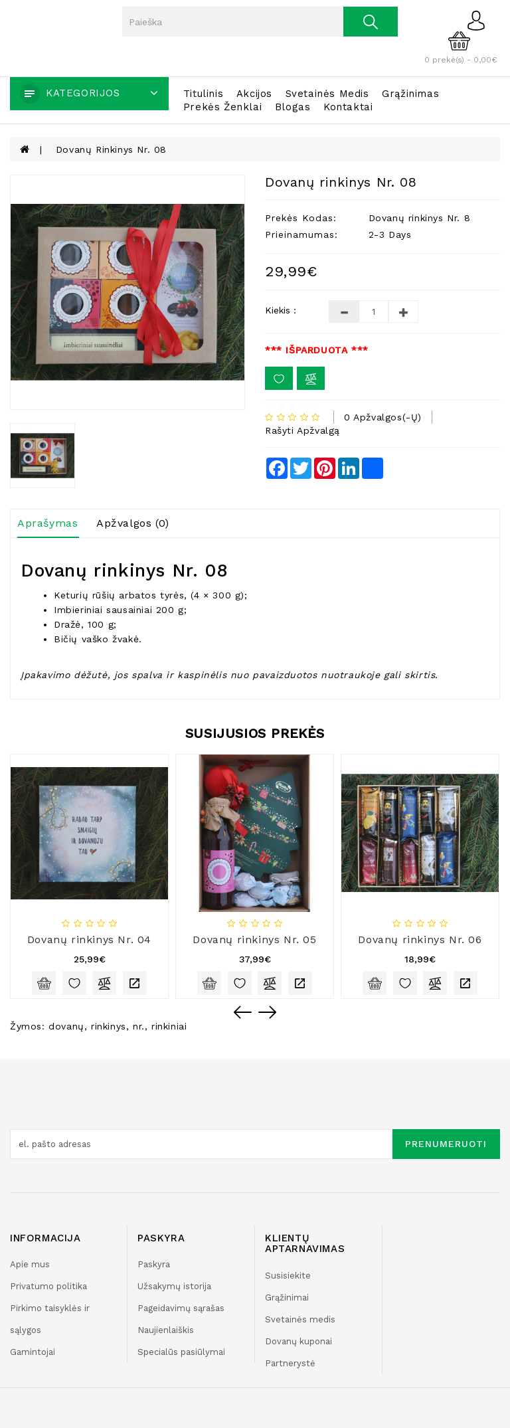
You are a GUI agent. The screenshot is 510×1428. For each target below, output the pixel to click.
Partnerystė (290, 1363)
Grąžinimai (287, 1297)
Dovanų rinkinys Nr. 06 (419, 939)
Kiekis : (280, 310)
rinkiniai (169, 1026)
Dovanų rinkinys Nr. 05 (254, 939)
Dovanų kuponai (298, 1341)
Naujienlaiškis (165, 1330)
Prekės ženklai (222, 107)
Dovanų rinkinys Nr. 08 (111, 149)
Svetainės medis (327, 94)
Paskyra (153, 1264)
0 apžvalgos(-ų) (383, 417)
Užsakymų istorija (174, 1286)
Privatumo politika (48, 1286)
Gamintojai (32, 1352)
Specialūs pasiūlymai (181, 1352)
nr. (139, 1026)
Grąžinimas (410, 94)
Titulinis (203, 94)
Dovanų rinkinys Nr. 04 (89, 939)
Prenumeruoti (446, 1143)
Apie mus (30, 1264)
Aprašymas (47, 523)
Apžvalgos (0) (132, 523)
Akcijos (254, 94)
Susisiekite (288, 1276)
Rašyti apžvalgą (302, 430)
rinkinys (108, 1026)
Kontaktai (348, 107)
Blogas (293, 107)
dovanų (66, 1026)
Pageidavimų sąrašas (180, 1308)
